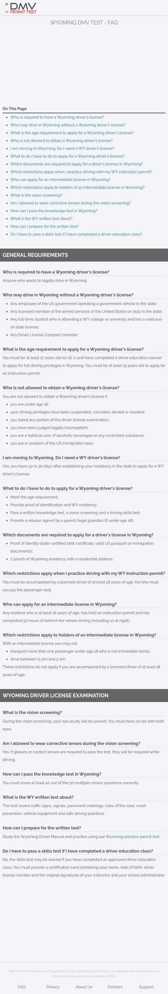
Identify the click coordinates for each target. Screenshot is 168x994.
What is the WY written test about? (41, 218)
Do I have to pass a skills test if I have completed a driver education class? (76, 234)
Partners (115, 987)
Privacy (52, 987)
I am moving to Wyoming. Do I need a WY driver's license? (62, 148)
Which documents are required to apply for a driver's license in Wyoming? (76, 164)
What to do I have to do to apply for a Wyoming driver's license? (67, 156)
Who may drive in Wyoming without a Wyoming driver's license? (67, 125)
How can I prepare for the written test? (44, 226)
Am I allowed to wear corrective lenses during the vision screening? (70, 203)
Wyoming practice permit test (132, 836)
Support (146, 987)
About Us (84, 987)
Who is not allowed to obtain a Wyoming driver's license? (61, 140)
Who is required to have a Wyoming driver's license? (57, 117)
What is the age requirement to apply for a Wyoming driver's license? (72, 133)
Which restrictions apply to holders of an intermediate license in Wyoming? (77, 187)
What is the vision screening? (36, 195)
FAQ (21, 987)
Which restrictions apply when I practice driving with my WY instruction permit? (81, 172)
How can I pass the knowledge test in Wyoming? (53, 211)
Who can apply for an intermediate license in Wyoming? (60, 179)
